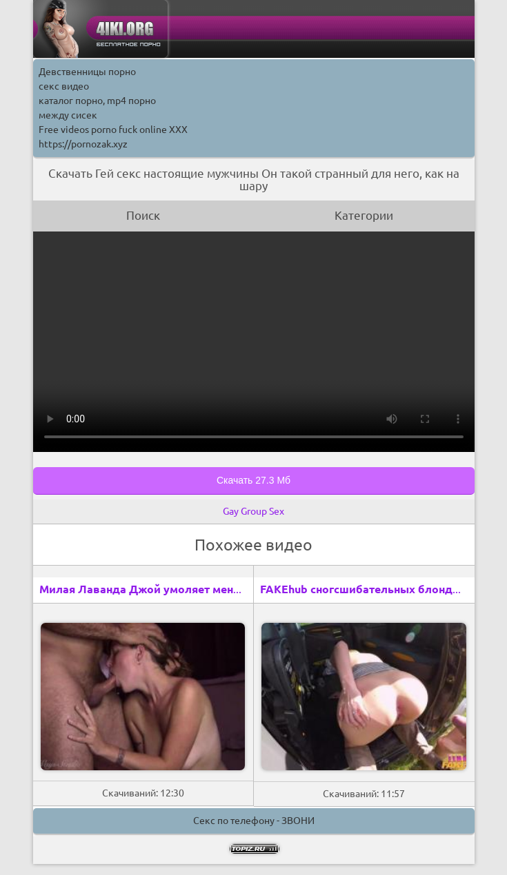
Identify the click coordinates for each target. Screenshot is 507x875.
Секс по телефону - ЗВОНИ (254, 820)
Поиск (143, 215)
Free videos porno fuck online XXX (113, 129)
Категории (364, 215)
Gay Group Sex (253, 511)
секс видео (64, 86)
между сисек (68, 115)
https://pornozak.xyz (83, 144)
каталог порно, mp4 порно (97, 100)
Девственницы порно (87, 71)
